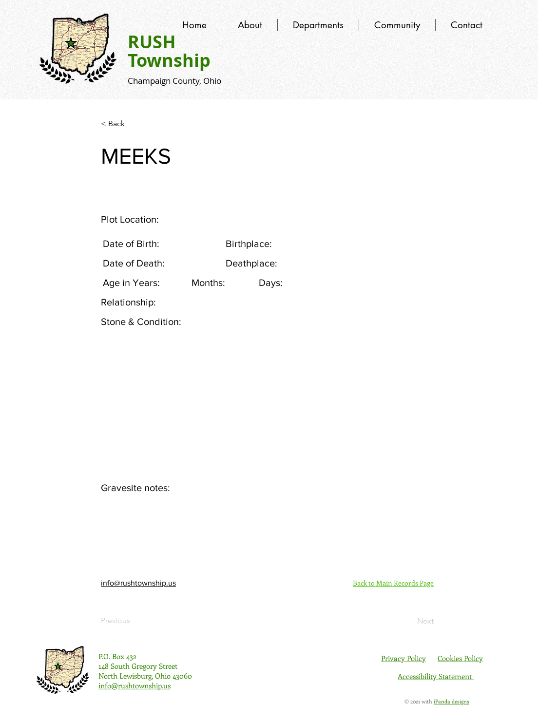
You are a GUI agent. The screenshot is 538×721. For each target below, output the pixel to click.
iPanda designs (451, 701)
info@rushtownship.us (138, 583)
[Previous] (133, 620)
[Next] (409, 621)
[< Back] (133, 123)
